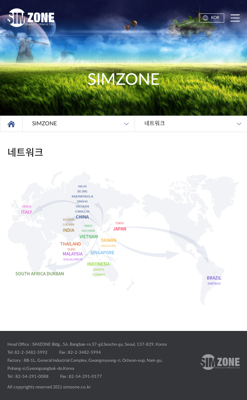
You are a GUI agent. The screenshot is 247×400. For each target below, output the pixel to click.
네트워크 (154, 123)
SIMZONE (44, 123)
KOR (215, 18)
